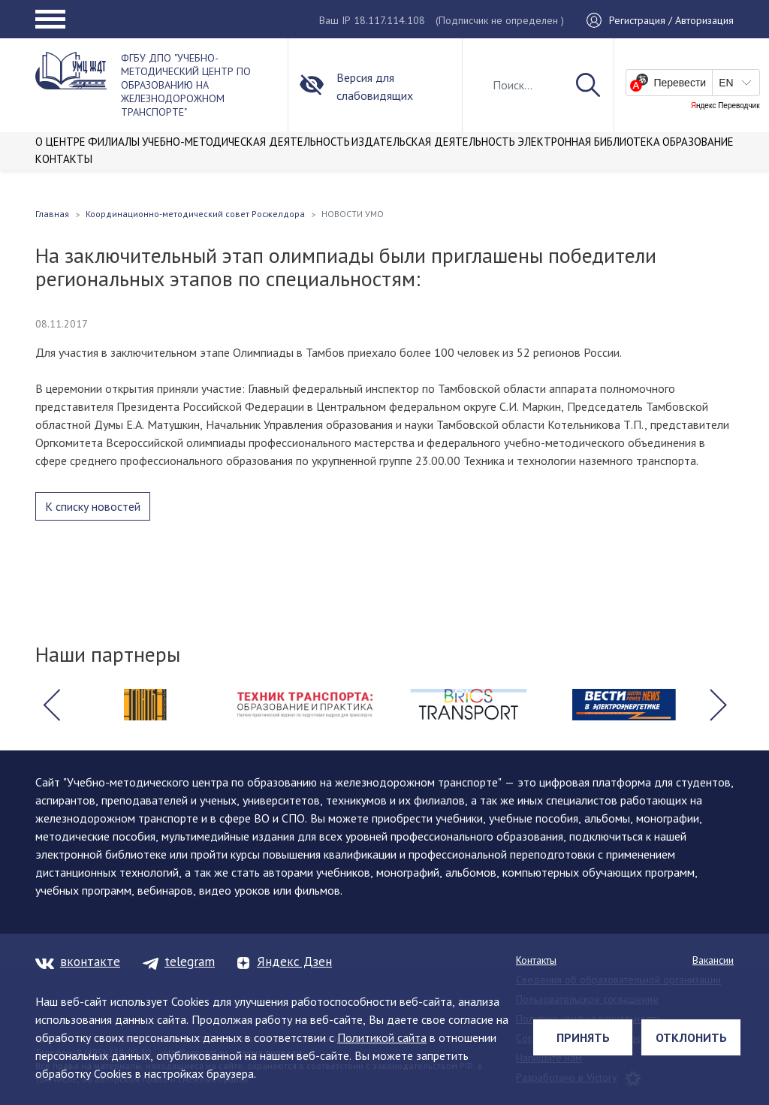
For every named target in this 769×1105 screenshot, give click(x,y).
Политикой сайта (382, 1037)
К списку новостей (92, 506)
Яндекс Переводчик (725, 106)
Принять (583, 1037)
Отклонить (691, 1037)
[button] (51, 704)
